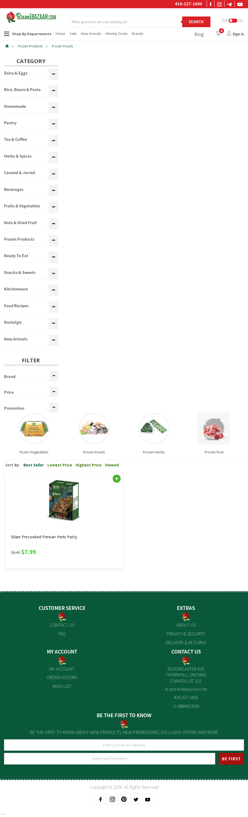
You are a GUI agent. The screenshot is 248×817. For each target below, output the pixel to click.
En (225, 20)
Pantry (10, 123)
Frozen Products (30, 46)
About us (186, 625)
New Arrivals (91, 33)
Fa (240, 20)
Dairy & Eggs (15, 73)
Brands (138, 33)
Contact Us (62, 625)
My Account (62, 669)
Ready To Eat (16, 256)
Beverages (13, 189)
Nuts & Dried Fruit (20, 223)
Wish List (61, 686)
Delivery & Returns (186, 642)
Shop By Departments (27, 33)
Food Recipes (16, 306)
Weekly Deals (116, 33)
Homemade (15, 106)
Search (196, 21)
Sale (73, 33)
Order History (62, 677)
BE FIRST (231, 759)
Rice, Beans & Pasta (22, 90)
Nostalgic (13, 322)
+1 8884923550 (186, 706)
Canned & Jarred (19, 173)
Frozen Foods (62, 46)
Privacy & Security (185, 633)
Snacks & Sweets (19, 272)
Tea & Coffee (15, 139)
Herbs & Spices (17, 156)
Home (60, 33)
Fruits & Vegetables (22, 206)
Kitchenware (16, 289)
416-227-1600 (188, 4)
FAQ (62, 633)
